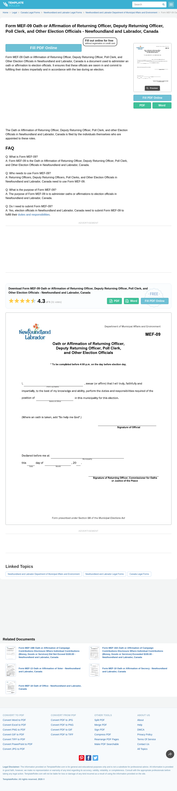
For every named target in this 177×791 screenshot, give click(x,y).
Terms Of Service (146, 739)
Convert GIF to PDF (13, 734)
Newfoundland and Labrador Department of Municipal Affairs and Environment (44, 574)
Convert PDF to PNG (62, 724)
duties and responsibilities (34, 214)
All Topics (142, 749)
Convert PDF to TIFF (62, 734)
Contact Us (143, 744)
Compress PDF (102, 734)
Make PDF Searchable (106, 744)
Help (139, 724)
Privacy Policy (144, 734)
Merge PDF (100, 724)
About (140, 720)
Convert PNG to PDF (14, 729)
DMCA (140, 729)
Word (162, 105)
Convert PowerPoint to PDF (17, 744)
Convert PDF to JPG (62, 720)
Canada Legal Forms (139, 574)
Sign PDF (99, 729)
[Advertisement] (67, 100)
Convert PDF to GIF (61, 729)
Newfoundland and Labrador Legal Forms (104, 574)
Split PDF (99, 720)
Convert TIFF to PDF (14, 739)
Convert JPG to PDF (14, 749)
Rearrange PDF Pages (106, 739)
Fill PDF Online (43, 48)
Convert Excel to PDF (14, 724)
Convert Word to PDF (14, 720)
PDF (142, 105)
